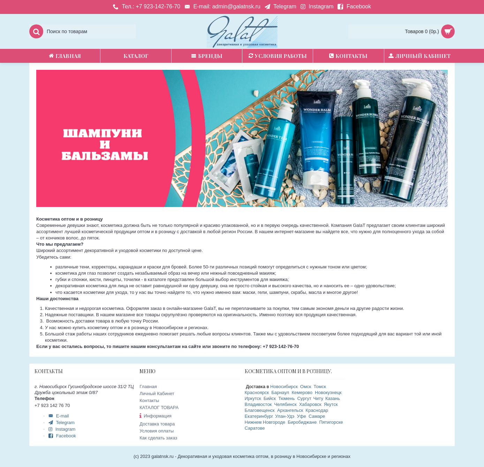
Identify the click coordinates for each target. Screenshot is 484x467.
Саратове (255, 428)
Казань (332, 398)
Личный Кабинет (156, 393)
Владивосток (258, 404)
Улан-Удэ (284, 416)
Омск (305, 386)
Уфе (301, 416)
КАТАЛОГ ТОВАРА (159, 407)
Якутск (331, 404)
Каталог (135, 55)
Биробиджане (302, 422)
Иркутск (253, 398)
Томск (319, 386)
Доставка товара (157, 424)
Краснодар (316, 410)
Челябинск (285, 404)
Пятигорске (331, 422)
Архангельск (290, 410)
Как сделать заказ (158, 437)
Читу (318, 398)
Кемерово (302, 392)
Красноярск (257, 392)
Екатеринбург (259, 416)
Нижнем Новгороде (265, 422)
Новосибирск (284, 386)
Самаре (317, 416)
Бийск (270, 398)
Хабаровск (310, 404)
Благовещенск (260, 410)
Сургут (304, 398)
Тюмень (286, 398)
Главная (148, 386)
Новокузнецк (328, 392)
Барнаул (280, 392)
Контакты (149, 400)
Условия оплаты (156, 430)
